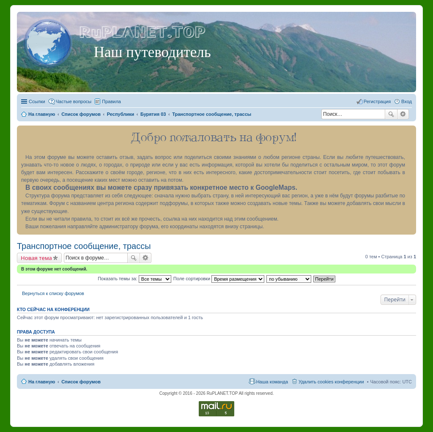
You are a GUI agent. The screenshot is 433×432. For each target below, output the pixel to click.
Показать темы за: (134, 278)
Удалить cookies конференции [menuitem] (331, 381)
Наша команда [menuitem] (272, 381)
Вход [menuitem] (406, 101)
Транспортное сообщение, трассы (84, 246)
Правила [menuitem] (111, 101)
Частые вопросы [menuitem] (74, 101)
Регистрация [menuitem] (377, 101)
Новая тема (36, 258)
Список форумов (81, 381)
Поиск (391, 114)
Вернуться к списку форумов (53, 293)
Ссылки (37, 101)
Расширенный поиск (403, 114)
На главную (41, 381)
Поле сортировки (218, 278)
